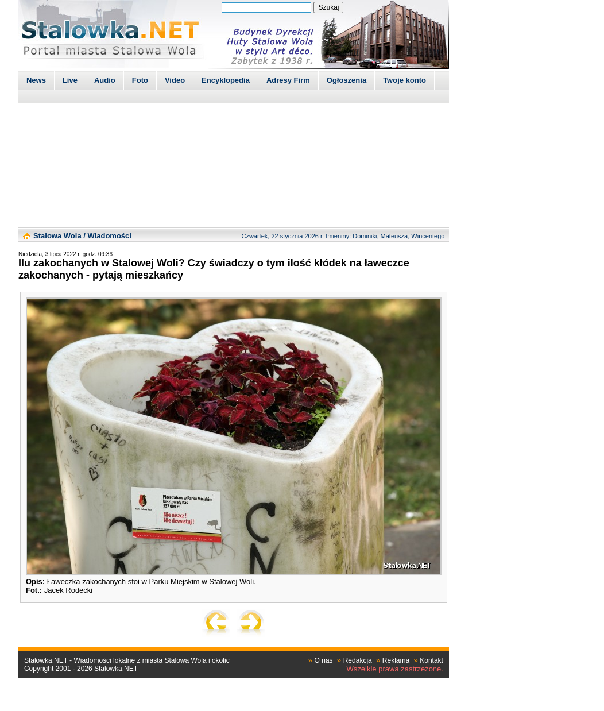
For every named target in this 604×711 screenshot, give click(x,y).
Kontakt (431, 660)
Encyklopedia (226, 80)
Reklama (395, 660)
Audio (104, 80)
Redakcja (357, 660)
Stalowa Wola (57, 235)
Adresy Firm (288, 80)
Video (175, 80)
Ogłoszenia (346, 80)
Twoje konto (404, 80)
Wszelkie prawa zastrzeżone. (395, 668)
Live (70, 80)
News (36, 80)
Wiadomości (109, 235)
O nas (324, 660)
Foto (140, 80)
